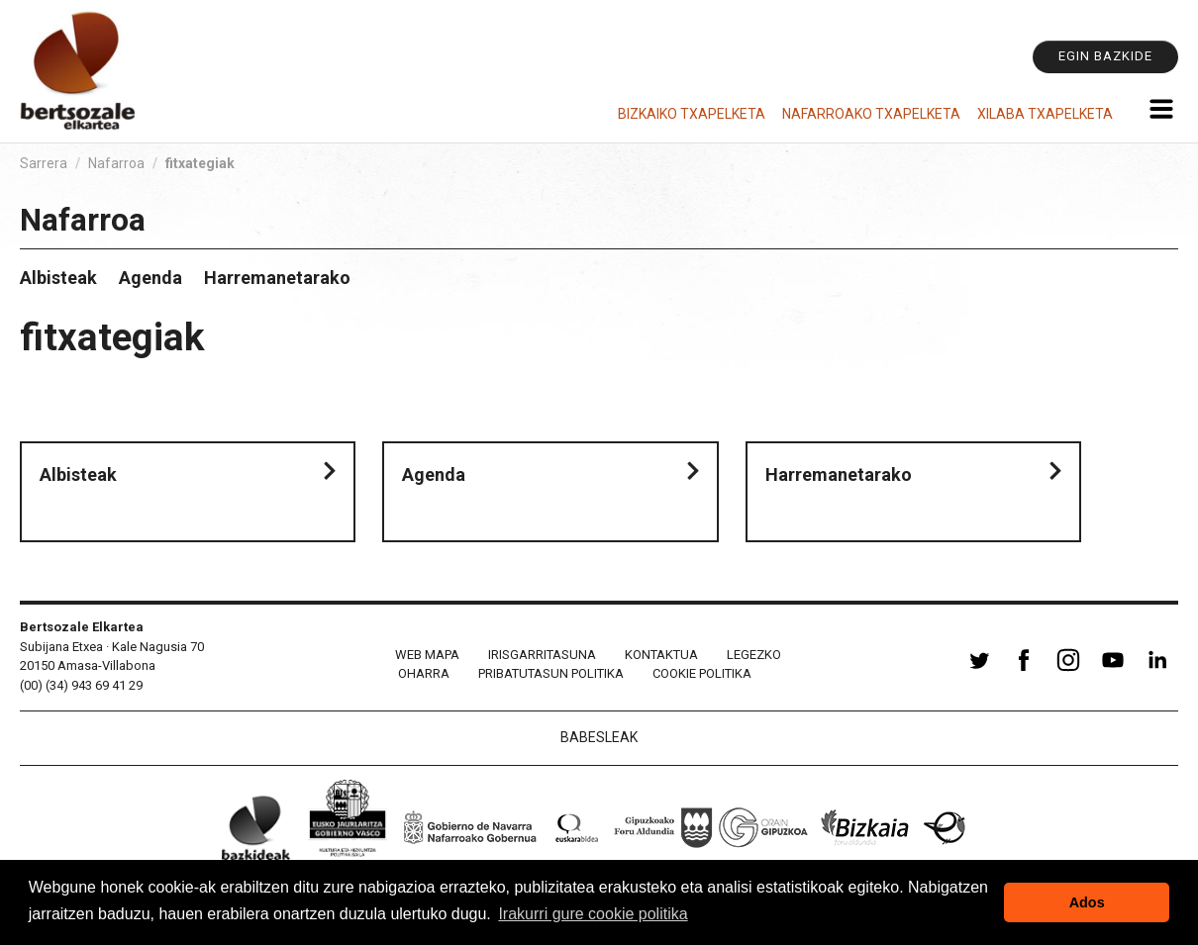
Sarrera (43, 163)
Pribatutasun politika (551, 673)
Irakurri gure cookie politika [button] (592, 913)
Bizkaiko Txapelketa (691, 114)
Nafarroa (116, 163)
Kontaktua (661, 654)
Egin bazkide (1105, 55)
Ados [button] (1087, 902)
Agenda (150, 277)
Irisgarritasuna (542, 654)
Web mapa (427, 654)
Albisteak (58, 277)
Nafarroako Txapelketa (871, 114)
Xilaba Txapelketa (1045, 114)
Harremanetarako (277, 277)
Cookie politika (701, 673)
